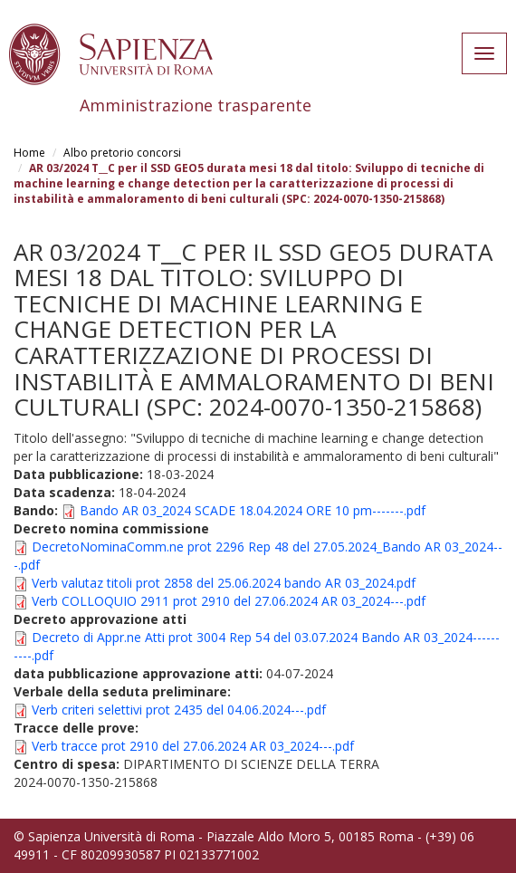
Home (29, 152)
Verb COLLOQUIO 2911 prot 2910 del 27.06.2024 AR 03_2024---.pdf (228, 600)
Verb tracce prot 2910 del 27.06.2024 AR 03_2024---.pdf (193, 745)
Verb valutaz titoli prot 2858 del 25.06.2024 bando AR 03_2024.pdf (224, 582)
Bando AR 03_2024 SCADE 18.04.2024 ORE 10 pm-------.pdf (252, 510)
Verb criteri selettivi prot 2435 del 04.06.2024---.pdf (179, 709)
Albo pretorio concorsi (122, 152)
